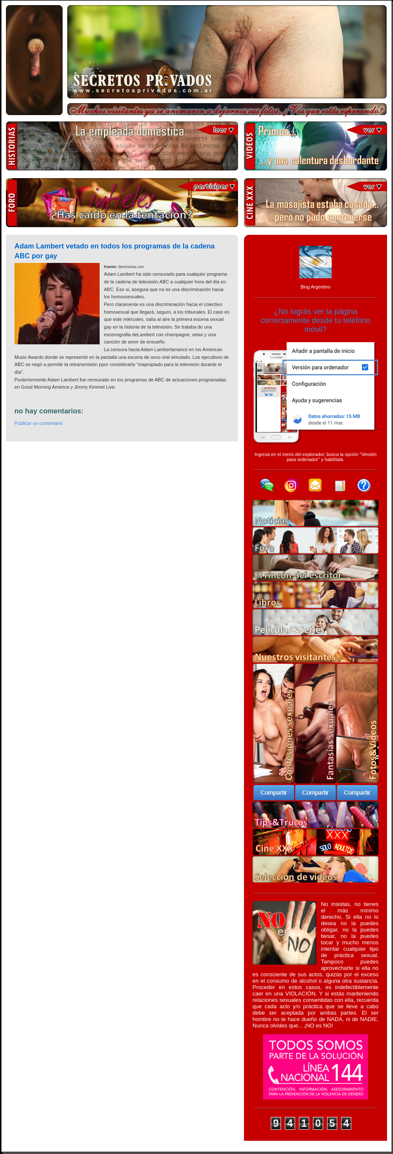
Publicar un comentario (38, 423)
